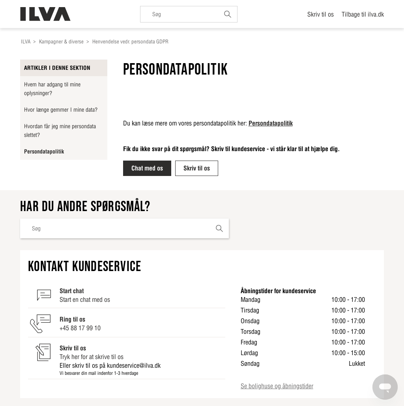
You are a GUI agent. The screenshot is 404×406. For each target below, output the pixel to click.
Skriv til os (320, 14)
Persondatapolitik (44, 151)
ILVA (25, 41)
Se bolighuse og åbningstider (277, 386)
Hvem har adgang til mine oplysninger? (52, 89)
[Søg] (188, 14)
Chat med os (147, 168)
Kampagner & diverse (61, 41)
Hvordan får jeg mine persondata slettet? (60, 130)
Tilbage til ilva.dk (363, 14)
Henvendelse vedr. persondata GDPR (130, 41)
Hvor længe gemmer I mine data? (60, 109)
